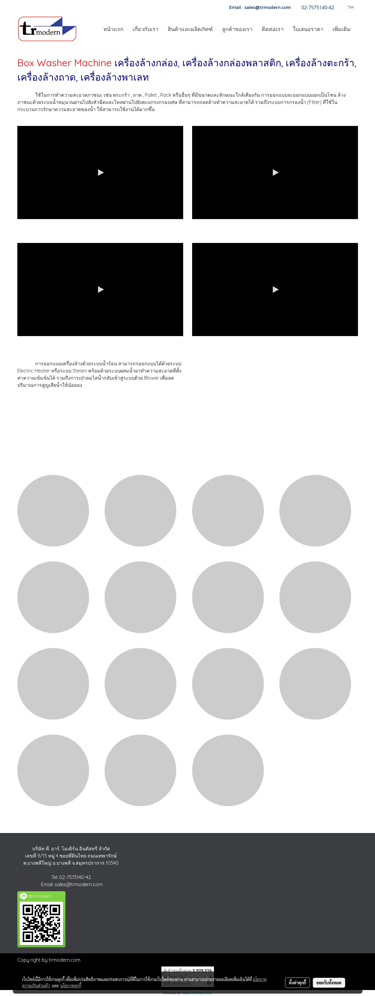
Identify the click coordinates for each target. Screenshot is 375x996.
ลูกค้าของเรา (237, 29)
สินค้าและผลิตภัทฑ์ (190, 29)
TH (347, 7)
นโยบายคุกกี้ (70, 985)
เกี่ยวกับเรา (145, 29)
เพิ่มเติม (341, 29)
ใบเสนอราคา (308, 29)
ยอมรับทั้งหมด (329, 982)
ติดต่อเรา (273, 29)
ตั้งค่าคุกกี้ (297, 982)
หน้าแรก (113, 29)
